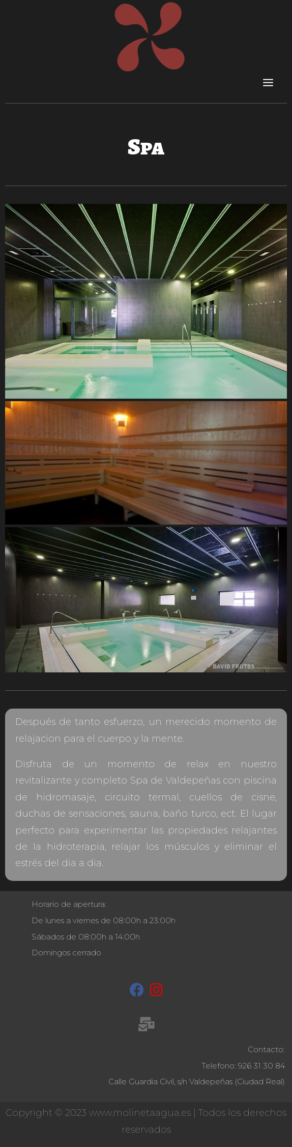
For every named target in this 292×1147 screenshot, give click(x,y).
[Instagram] (156, 992)
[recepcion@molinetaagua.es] (146, 1026)
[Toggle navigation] (268, 82)
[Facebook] (137, 992)
